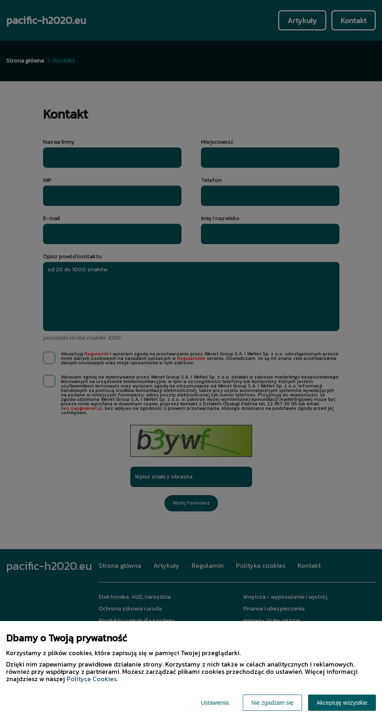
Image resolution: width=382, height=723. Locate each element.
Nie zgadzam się (272, 702)
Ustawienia (215, 702)
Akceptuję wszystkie (342, 702)
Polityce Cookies (92, 679)
